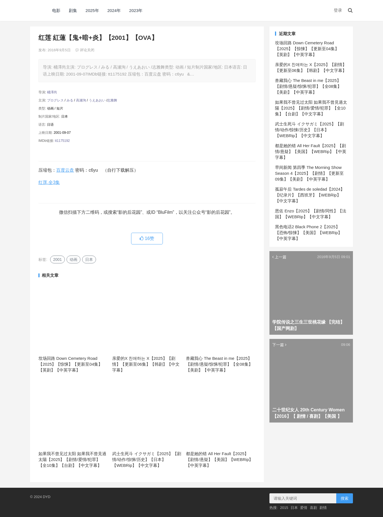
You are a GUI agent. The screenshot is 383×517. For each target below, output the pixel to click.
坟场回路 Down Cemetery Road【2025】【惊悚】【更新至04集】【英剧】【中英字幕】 (70, 364)
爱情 (303, 508)
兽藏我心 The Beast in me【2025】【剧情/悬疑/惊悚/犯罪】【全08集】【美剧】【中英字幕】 (219, 364)
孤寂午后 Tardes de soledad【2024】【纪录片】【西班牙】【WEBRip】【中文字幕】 (310, 195)
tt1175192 (62, 141)
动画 (73, 259)
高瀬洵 (81, 100)
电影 (56, 10)
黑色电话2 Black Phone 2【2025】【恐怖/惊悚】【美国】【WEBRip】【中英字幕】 (308, 232)
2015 (284, 508)
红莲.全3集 (49, 182)
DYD (36, 10)
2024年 (114, 10)
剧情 (323, 508)
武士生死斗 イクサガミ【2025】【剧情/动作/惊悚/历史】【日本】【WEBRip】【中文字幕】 (146, 459)
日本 (89, 259)
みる (70, 100)
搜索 (344, 498)
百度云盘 (65, 170)
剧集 (73, 10)
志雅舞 (112, 100)
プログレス (55, 100)
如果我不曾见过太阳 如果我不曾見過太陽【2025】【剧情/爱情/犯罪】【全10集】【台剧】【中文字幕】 (72, 459)
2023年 (136, 10)
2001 (57, 259)
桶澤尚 (52, 92)
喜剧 (313, 508)
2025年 (92, 10)
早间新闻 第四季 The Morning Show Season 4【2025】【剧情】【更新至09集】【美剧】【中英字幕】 (309, 173)
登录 (338, 10)
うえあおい (97, 100)
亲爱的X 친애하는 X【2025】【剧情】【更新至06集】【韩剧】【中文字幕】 (146, 364)
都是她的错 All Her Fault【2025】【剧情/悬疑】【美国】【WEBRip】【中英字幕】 (219, 459)
